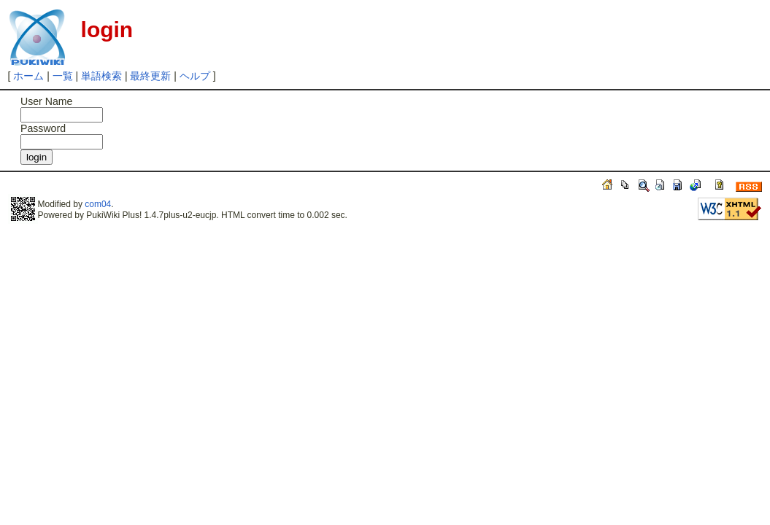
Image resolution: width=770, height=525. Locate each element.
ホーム (28, 76)
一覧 (63, 76)
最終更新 (150, 76)
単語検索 (101, 76)
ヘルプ (195, 76)
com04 (98, 204)
